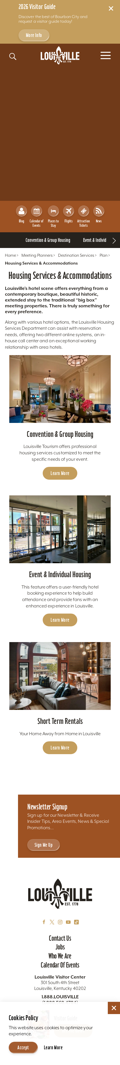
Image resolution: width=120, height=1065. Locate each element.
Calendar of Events (36, 216)
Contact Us (60, 938)
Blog (21, 214)
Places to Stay (53, 216)
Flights (68, 214)
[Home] (60, 55)
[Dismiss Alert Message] (111, 8)
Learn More (53, 1047)
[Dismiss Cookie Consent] (114, 1008)
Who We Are (60, 956)
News (98, 214)
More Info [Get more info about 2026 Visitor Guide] (34, 35)
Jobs (60, 947)
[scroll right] (114, 240)
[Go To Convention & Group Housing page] (48, 240)
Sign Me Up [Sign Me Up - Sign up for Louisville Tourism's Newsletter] (44, 845)
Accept (23, 1047)
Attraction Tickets (83, 216)
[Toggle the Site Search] (12, 56)
